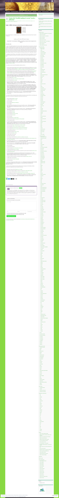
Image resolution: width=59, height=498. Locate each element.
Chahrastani (42, 175)
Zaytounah (41, 344)
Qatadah (42, 117)
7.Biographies (40, 456)
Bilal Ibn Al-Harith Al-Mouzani (44, 74)
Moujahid (42, 112)
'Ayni (41, 140)
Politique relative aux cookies (22, 496)
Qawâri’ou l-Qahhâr (16, 149)
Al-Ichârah (13, 114)
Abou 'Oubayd (42, 55)
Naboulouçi (42, 275)
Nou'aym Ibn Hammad (43, 116)
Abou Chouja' (42, 149)
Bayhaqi (41, 170)
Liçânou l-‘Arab (17, 131)
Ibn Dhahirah (42, 223)
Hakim (41, 192)
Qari (41, 289)
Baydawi (41, 169)
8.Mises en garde (41, 458)
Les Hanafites (41, 337)
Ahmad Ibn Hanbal (43, 69)
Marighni (42, 263)
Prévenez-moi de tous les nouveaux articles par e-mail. (15, 214)
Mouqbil (41, 371)
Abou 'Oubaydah (42, 56)
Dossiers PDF (21, 11)
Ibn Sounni (42, 100)
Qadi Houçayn (42, 285)
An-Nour (41, 407)
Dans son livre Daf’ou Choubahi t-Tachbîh (18, 78)
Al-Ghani (41, 403)
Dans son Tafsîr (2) (21, 126)
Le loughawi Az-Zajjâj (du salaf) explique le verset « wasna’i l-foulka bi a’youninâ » (30, 15)
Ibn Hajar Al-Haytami (43, 228)
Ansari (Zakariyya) (43, 157)
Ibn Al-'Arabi (42, 210)
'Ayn (40, 394)
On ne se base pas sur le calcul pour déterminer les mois (46, 446)
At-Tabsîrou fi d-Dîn (15, 113)
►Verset (16, 21)
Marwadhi (42, 108)
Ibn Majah (42, 99)
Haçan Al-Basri (42, 87)
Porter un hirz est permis (43, 448)
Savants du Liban (42, 473)
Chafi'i (41, 78)
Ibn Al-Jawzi (42, 214)
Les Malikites (41, 340)
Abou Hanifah (42, 60)
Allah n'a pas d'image (42, 37)
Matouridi (42, 109)
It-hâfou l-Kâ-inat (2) (11, 151)
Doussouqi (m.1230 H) (43, 183)
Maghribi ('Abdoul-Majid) (44, 261)
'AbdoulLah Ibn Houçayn (43, 138)
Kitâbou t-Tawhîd (15, 98)
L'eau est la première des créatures (44, 440)
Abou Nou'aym (42, 153)
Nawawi (41, 280)
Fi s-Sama (41, 411)
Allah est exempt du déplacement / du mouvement (46, 33)
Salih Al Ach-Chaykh (42, 379)
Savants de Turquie (42, 472)
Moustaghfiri (42, 272)
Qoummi (41, 374)
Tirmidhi (41, 127)
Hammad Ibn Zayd (43, 90)
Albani (40, 349)
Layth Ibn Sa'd (42, 105)
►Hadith (41, 429)
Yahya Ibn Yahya (42, 131)
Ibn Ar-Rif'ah (42, 215)
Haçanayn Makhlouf (43, 191)
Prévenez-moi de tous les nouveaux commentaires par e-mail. (16, 213)
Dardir (41, 182)
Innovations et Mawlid (28, 11)
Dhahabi (41, 352)
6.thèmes (40, 432)
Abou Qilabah (42, 64)
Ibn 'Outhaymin (41, 357)
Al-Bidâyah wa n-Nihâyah (17, 68)
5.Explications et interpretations (42, 393)
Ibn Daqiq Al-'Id (42, 222)
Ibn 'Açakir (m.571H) (43, 200)
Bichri (41, 171)
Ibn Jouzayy (42, 237)
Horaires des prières (45, 11)
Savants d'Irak (41, 467)
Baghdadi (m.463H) (43, 162)
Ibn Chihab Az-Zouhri (43, 95)
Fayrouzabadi (42, 184)
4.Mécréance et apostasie (43, 391)
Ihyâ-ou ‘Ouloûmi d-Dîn (15, 117)
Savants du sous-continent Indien (43, 476)
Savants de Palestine (42, 468)
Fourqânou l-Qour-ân (28, 156)
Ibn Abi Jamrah (42, 209)
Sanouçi (41, 310)
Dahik (40, 408)
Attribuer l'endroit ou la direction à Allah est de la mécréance (45, 435)
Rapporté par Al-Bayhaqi (15, 102)
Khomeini (41, 366)
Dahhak (41, 81)
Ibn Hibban (42, 96)
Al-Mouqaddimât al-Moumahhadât (19, 118)
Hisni (41, 196)
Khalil (41, 254)
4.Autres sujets (40, 386)
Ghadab (41, 412)
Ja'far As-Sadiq (42, 103)
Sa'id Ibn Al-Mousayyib (43, 118)
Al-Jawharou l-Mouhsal (33, 68)
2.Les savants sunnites (41, 46)
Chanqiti (41, 178)
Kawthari (42, 253)
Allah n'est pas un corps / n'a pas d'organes (45, 41)
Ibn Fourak (42, 226)
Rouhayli (41, 378)
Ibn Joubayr (42, 236)
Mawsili (41, 266)
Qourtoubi (42, 298)
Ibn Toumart (42, 244)
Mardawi (42, 262)
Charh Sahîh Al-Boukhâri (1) (31, 138)
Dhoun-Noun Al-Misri (43, 83)
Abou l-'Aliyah (42, 61)
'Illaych (41, 143)
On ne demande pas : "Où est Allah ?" (44, 443)
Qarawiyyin (41, 341)
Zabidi (41, 328)
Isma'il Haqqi (42, 248)
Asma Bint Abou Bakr (43, 72)
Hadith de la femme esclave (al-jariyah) (44, 439)
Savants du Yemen (42, 477)
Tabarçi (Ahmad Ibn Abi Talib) (43, 382)
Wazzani (41, 327)
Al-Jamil (41, 404)
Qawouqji (42, 292)
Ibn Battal (42, 218)
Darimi (41, 82)
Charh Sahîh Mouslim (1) (15, 127)
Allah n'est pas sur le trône (43, 39)
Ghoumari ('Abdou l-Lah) (43, 188)
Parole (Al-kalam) (42, 421)
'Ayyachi (41, 348)
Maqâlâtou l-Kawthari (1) (23, 173)
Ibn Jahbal (42, 232)
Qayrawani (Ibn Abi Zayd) (43, 293)
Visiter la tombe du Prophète (43, 454)
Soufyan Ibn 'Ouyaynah (43, 121)
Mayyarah (42, 267)
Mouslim (42, 113)
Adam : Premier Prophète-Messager (44, 433)
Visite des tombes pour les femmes (44, 453)
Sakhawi (41, 305)
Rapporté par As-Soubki (19, 169)
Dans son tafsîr (14, 77)
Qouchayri (42, 294)
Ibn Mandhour (42, 239)
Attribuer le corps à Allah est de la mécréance (45, 436)
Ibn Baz (40, 360)
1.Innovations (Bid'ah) (42, 387)
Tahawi (41, 125)
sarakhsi (41, 311)
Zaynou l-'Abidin (42, 134)
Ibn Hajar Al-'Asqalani (43, 227)
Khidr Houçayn (42, 258)
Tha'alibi (14, 21)
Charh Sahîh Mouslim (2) (23, 127)
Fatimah (41, 86)
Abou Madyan (42, 152)
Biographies (34, 11)
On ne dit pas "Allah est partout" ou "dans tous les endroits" (46, 444)
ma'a (40, 417)
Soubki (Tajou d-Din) (43, 314)
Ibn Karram (41, 361)
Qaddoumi (42, 283)
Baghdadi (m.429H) (43, 161)
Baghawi (42, 160)
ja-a (40, 416)
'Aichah (41, 50)
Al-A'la (40, 402)
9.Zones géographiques (41, 459)
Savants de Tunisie (42, 471)
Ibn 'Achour (42, 204)
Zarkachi (41, 329)
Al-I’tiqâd (13, 112)
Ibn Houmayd (42, 231)
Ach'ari (41, 68)
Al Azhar (41, 332)
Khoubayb (42, 104)
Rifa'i (41, 302)
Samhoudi (42, 307)
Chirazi (41, 179)
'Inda (40, 395)
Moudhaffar (42, 270)
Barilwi (41, 166)
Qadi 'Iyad (42, 284)
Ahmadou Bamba (43, 156)
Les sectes (39, 11)
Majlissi (40, 369)
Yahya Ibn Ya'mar (43, 130)
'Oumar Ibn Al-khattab (43, 52)
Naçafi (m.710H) (42, 279)
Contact (51, 11)
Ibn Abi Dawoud (42, 94)
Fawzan (40, 353)
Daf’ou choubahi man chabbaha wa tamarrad (22, 69)
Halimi (41, 193)
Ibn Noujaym (42, 240)
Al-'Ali (40, 398)
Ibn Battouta (42, 219)
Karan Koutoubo (42, 250)
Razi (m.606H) (42, 301)
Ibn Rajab (42, 241)
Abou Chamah (42, 148)
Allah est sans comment (42, 34)
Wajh (40, 426)
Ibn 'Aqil (41, 205)
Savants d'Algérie (11, 21)
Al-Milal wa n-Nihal (11, 63)
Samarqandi (42, 306)
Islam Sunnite (8, 11)
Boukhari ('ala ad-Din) (43, 174)
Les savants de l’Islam (14, 11)
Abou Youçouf (42, 65)
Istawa (40, 413)
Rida (40, 424)
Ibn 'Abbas (42, 91)
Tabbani (41, 320)
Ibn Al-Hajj (42, 213)
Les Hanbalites (41, 339)
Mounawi (42, 271)
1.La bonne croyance (41, 32)
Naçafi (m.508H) (42, 276)
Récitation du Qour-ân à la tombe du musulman (45, 449)
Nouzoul (41, 420)
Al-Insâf (13, 110)
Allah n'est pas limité (42, 38)
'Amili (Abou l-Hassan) (42, 347)
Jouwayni (42, 249)
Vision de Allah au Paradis (43, 452)
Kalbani (40, 365)
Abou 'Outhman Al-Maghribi (44, 147)
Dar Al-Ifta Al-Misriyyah (42, 335)
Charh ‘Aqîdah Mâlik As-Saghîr (28, 170)
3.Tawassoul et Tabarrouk (43, 390)
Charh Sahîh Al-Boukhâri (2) (10, 139)
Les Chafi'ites (41, 336)
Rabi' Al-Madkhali (42, 375)
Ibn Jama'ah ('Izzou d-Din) (44, 235)
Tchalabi (41, 383)
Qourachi (42, 297)
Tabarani (42, 122)
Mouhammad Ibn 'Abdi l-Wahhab (44, 370)
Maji (8, 21)
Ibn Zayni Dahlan (42, 245)
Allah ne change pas (42, 43)
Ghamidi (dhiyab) (42, 356)
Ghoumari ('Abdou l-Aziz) (43, 187)
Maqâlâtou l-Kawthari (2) (31, 173)
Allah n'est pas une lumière (43, 42)
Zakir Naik (41, 384)
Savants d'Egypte (42, 464)
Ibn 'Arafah (42, 206)
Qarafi (41, 288)
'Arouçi (41, 139)
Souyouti (42, 319)
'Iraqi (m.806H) (42, 144)
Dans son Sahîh (15, 99)
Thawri (41, 126)
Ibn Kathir (41, 362)
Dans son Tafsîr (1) (15, 126)
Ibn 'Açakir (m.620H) (43, 201)
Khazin (41, 257)
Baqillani (42, 165)
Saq (40, 425)
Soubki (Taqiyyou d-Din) (43, 315)
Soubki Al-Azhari (42, 316)
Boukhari (42, 77)
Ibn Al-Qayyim (41, 358)
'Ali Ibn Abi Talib (42, 51)
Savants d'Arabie (42, 463)
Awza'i (41, 73)
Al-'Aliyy (41, 399)
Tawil (41, 323)
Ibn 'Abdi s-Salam (43, 197)
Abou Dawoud (42, 59)
